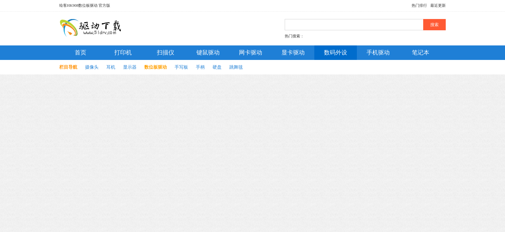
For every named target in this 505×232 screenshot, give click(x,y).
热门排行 (419, 5)
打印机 (123, 52)
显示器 (130, 67)
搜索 (434, 24)
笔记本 (420, 52)
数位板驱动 (155, 67)
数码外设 (335, 52)
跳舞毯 (236, 67)
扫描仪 (165, 52)
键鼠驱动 (208, 52)
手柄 (200, 67)
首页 (80, 52)
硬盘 (217, 67)
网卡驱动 (250, 52)
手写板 (181, 67)
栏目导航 (68, 67)
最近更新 (438, 5)
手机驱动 (378, 52)
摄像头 (92, 67)
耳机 (110, 67)
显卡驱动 (293, 52)
